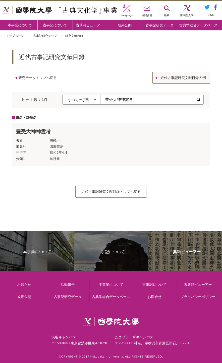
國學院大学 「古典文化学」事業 (59, 10)
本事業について (20, 25)
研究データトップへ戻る (37, 78)
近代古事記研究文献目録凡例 (183, 78)
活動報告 (68, 285)
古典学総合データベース (198, 25)
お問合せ (155, 297)
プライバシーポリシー (197, 297)
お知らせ (24, 285)
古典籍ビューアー (90, 25)
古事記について (55, 25)
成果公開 (125, 25)
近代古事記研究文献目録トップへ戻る (111, 192)
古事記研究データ (159, 25)
